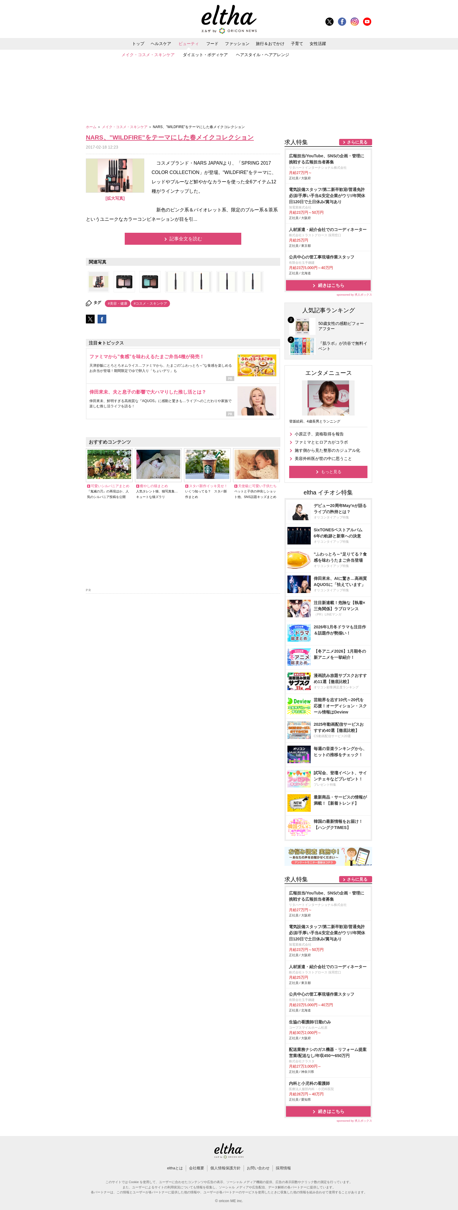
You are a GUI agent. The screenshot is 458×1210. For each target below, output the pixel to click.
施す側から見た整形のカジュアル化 (327, 450)
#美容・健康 (117, 303)
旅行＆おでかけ (270, 43)
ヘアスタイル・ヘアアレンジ (262, 54)
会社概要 (196, 1168)
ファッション (237, 43)
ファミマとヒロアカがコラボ (321, 442)
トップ (138, 43)
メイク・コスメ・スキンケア (148, 54)
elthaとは (175, 1168)
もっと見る (331, 471)
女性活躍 (318, 43)
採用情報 (283, 1168)
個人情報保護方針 (225, 1168)
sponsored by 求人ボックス (354, 294)
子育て (297, 43)
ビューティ (188, 43)
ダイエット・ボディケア (205, 54)
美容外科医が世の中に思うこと (323, 458)
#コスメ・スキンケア (150, 303)
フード (212, 43)
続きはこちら (331, 285)
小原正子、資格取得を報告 (319, 434)
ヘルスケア (161, 43)
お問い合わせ (258, 1168)
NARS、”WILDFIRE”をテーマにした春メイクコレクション (170, 137)
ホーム (91, 127)
